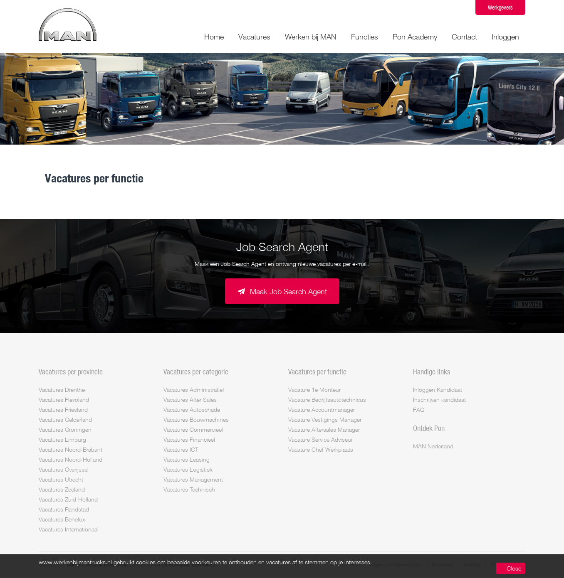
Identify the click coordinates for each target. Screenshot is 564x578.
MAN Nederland (433, 446)
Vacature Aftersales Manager (324, 429)
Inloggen (505, 36)
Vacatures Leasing (186, 459)
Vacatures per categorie (195, 371)
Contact (464, 36)
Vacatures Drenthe (62, 389)
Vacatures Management (193, 479)
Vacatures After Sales (190, 399)
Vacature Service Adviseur (320, 439)
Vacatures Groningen (65, 429)
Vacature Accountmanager (321, 409)
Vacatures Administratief (193, 389)
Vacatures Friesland (63, 409)
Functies (364, 36)
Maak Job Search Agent (288, 291)
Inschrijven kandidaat (439, 399)
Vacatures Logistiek (188, 469)
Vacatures (254, 36)
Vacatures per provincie (71, 371)
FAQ (418, 409)
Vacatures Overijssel (64, 469)
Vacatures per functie (317, 371)
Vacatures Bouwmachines (196, 419)
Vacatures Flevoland (64, 399)
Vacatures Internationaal (69, 529)
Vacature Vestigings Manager (324, 419)
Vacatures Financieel (189, 439)
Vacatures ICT (180, 449)
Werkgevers (500, 7)
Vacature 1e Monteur (314, 389)
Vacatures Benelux (62, 519)
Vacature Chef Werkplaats (320, 449)
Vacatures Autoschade (191, 409)
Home (214, 36)
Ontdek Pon (429, 428)
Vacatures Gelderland (65, 419)
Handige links (431, 371)
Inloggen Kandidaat (437, 389)
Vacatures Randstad (64, 509)
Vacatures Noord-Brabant (70, 449)
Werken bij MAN (310, 36)
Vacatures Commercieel (193, 429)
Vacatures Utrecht (61, 479)
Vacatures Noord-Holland (70, 459)
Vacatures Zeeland (62, 489)
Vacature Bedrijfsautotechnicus (327, 399)
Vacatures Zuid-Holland (68, 499)
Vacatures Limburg (62, 439)
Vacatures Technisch (189, 489)
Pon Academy (415, 36)
